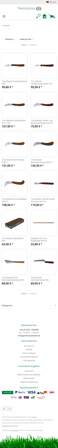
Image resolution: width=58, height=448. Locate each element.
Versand (34, 417)
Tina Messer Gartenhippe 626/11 (13, 161)
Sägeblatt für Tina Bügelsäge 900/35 (39, 239)
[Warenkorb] (52, 16)
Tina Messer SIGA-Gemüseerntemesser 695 (13, 278)
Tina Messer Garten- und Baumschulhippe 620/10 (42, 121)
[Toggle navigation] (3, 16)
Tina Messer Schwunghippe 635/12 (14, 200)
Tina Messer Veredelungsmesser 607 (41, 82)
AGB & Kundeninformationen (29, 375)
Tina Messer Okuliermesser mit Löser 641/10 (43, 200)
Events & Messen (29, 353)
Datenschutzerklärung (29, 382)
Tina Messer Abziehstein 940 (13, 239)
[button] (38, 16)
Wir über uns (29, 346)
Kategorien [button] (7, 305)
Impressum (29, 371)
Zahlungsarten (29, 360)
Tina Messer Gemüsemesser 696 (40, 278)
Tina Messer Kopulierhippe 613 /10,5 (13, 121)
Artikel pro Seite (25, 39)
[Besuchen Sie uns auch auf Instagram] (9, 409)
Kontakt (29, 349)
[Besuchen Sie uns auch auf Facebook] (4, 409)
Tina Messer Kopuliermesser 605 (14, 82)
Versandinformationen (29, 357)
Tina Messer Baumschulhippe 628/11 (42, 161)
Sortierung (9, 39)
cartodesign (14, 430)
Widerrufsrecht (29, 378)
